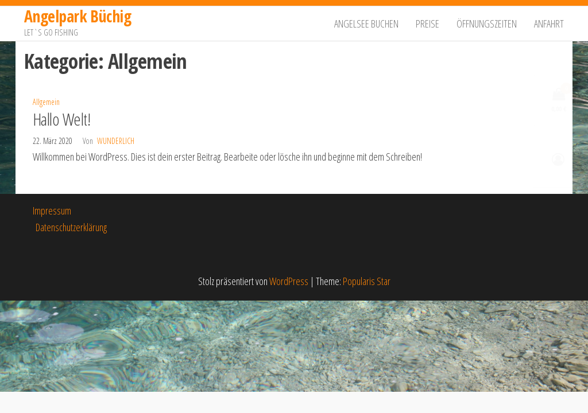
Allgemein (46, 101)
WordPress (288, 281)
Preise (427, 23)
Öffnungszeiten (487, 23)
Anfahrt (549, 23)
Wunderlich (115, 140)
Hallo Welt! (61, 119)
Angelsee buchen (366, 23)
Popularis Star (366, 281)
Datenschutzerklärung (71, 227)
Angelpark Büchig (77, 16)
